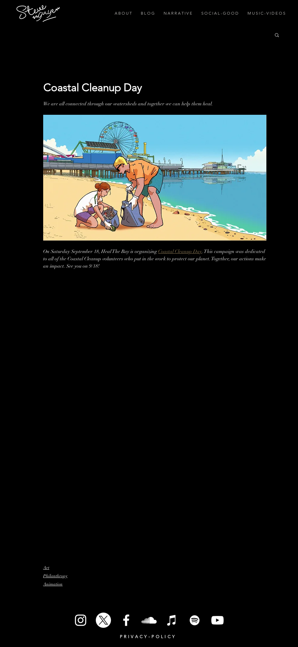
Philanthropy (55, 575)
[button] (277, 34)
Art (46, 567)
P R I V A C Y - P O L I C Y (147, 636)
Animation (53, 584)
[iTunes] (171, 620)
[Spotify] (194, 620)
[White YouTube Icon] (217, 620)
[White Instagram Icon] (80, 620)
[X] (103, 620)
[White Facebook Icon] (126, 620)
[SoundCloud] (149, 620)
